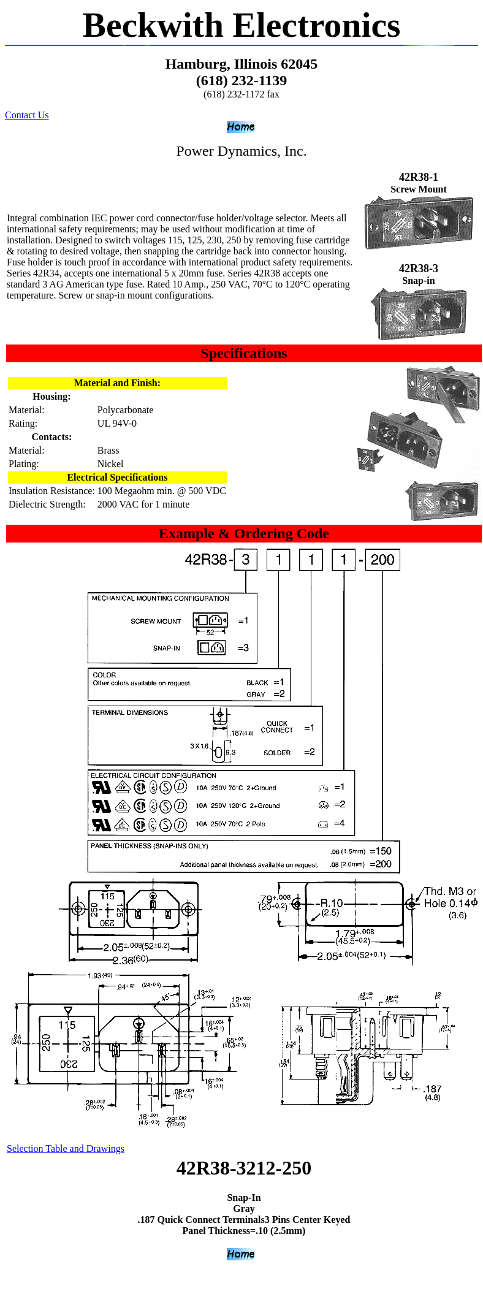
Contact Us (27, 115)
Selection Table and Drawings (65, 1148)
